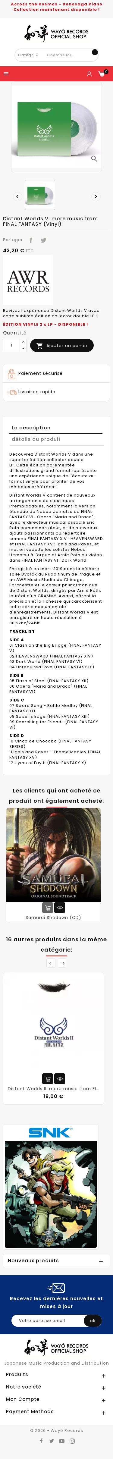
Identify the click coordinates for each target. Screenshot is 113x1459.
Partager (29, 239)
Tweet (42, 239)
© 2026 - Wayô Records (56, 1430)
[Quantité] (11, 345)
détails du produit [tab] (36, 439)
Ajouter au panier (62, 346)
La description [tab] (31, 427)
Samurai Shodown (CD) (53, 918)
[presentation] (16, 195)
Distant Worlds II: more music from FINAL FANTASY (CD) (53, 1089)
